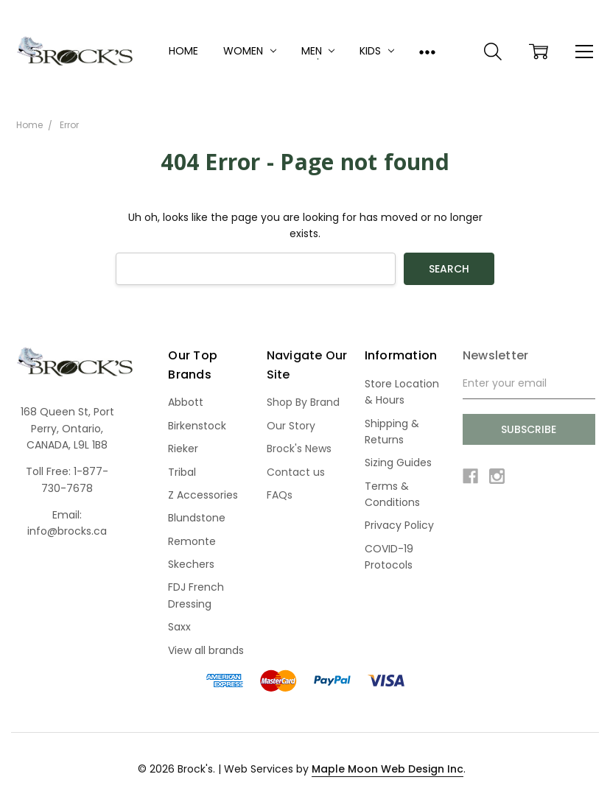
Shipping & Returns (392, 431)
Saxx (179, 626)
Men (318, 50)
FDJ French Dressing (196, 595)
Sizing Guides (398, 462)
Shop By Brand (303, 402)
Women (249, 50)
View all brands (206, 650)
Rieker (183, 448)
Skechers (191, 564)
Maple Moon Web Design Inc (387, 769)
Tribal (182, 472)
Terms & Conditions (392, 494)
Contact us (296, 472)
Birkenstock (197, 425)
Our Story (291, 425)
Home (183, 50)
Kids (377, 50)
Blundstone (196, 517)
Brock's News (299, 448)
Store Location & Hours (402, 391)
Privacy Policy (399, 525)
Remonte (192, 541)
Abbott (185, 402)
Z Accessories (203, 495)
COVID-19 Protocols (389, 556)
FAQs (279, 495)
